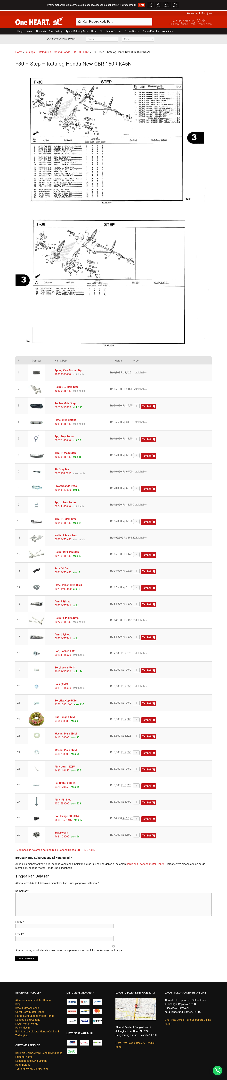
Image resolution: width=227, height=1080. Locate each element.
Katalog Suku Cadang (27, 1018)
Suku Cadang (56, 30)
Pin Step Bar (62, 468)
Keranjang (207, 12)
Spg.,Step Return (64, 435)
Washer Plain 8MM (66, 749)
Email (19, 933)
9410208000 (62, 752)
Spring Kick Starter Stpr (68, 369)
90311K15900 (63, 686)
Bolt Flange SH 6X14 (67, 815)
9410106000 (62, 736)
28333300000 (63, 373)
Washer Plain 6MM (66, 732)
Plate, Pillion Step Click (68, 583)
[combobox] (114, 20)
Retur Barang (22, 1063)
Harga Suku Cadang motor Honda (34, 1014)
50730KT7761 (63, 637)
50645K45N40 (63, 521)
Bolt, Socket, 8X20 (65, 649)
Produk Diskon (132, 30)
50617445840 (63, 439)
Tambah (148, 405)
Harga (20, 30)
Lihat (141, 5)
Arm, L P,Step (62, 633)
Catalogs (29, 50)
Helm (94, 30)
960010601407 (63, 818)
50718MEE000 (63, 587)
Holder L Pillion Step (67, 616)
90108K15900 (63, 670)
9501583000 (62, 802)
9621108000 (62, 835)
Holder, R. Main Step (66, 385)
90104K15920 (63, 653)
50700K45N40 (63, 538)
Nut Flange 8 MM (65, 715)
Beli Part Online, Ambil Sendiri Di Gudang (38, 1051)
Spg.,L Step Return (65, 501)
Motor (29, 30)
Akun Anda (192, 12)
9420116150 (62, 769)
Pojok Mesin (22, 1026)
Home (18, 50)
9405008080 (62, 719)
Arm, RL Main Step (65, 517)
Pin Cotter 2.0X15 (65, 782)
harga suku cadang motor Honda (145, 862)
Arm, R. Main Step (65, 451)
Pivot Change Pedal (66, 484)
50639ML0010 (63, 472)
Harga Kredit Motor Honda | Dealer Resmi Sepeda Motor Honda (39, 20)
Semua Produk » (151, 30)
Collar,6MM (61, 682)
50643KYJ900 (63, 488)
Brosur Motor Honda (27, 1006)
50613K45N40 (63, 422)
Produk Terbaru (113, 30)
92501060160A (63, 703)
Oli (101, 30)
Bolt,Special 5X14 (65, 666)
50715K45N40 (63, 554)
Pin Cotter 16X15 (65, 765)
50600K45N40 (63, 389)
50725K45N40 (63, 620)
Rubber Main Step (65, 402)
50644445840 (63, 505)
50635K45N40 (63, 455)
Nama (19, 920)
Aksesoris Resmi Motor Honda (33, 999)
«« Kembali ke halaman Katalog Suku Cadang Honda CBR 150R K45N (55, 848)
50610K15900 (63, 406)
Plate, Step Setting (65, 418)
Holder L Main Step (66, 534)
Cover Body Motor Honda (29, 1010)
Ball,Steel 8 (61, 831)
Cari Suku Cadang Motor (61, 37)
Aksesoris (41, 30)
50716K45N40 (63, 571)
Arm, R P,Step (62, 600)
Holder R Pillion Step (67, 550)
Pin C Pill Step (63, 798)
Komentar (22, 889)
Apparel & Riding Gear (77, 30)
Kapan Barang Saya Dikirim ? (32, 1059)
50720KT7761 (63, 604)
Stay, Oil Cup (62, 567)
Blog (18, 1002)
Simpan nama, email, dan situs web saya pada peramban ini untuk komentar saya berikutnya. (69, 949)
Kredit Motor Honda (26, 1022)
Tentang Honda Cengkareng (31, 1067)
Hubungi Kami (23, 1055)
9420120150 (62, 785)
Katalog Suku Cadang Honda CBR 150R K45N (63, 50)
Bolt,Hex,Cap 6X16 (66, 699)
